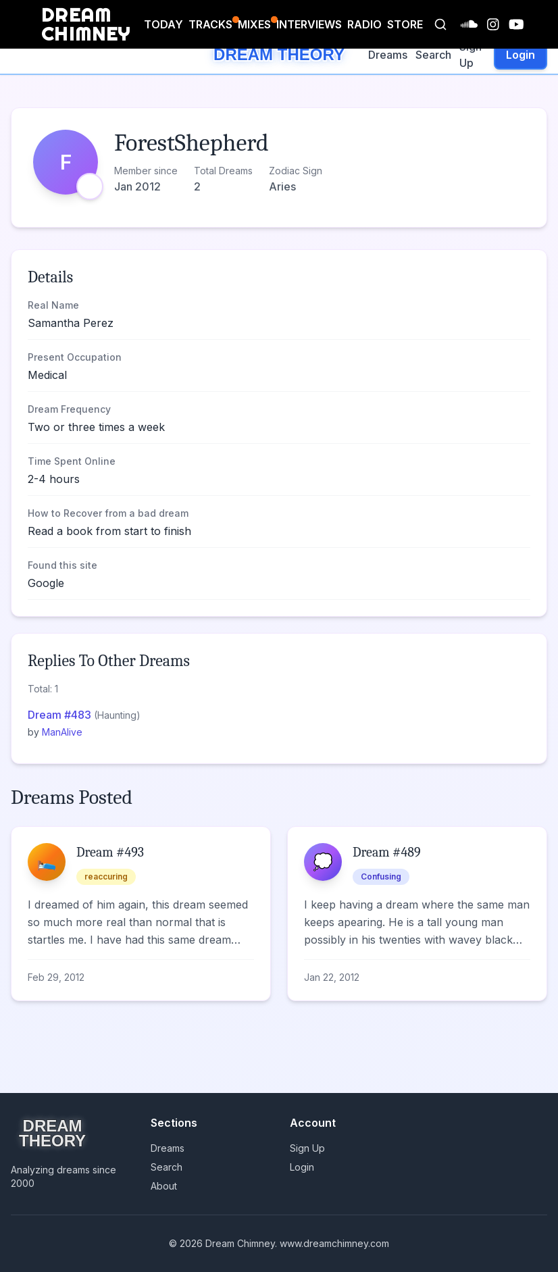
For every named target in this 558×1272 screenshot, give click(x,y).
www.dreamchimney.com (334, 1243)
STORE (405, 24)
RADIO (364, 24)
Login (520, 54)
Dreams (387, 54)
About (164, 1186)
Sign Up (470, 55)
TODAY (163, 24)
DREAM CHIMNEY (86, 24)
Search (433, 54)
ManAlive (62, 732)
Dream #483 (61, 714)
